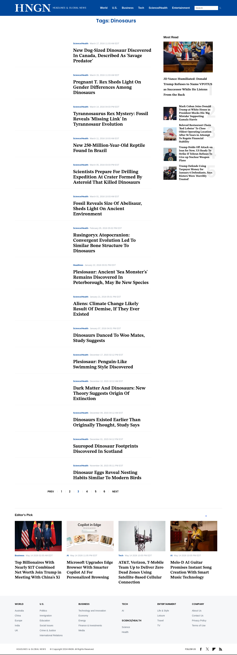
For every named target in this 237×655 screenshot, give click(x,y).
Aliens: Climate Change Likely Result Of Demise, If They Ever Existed (106, 309)
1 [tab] (206, 515)
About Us (196, 610)
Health (125, 632)
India (17, 625)
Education (45, 620)
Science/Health (158, 7)
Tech (141, 7)
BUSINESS (84, 604)
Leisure (161, 615)
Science (126, 627)
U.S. (114, 7)
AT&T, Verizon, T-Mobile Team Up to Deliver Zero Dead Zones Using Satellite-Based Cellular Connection (141, 572)
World (103, 7)
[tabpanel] (41, 551)
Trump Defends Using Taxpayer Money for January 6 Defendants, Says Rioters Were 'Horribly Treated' (195, 173)
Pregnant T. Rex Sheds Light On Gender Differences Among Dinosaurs (107, 87)
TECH (125, 604)
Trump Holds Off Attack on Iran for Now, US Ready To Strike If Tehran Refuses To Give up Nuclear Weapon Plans (195, 154)
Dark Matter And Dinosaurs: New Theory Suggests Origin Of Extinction (109, 393)
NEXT (115, 491)
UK (16, 630)
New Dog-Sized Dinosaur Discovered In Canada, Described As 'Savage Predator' (112, 55)
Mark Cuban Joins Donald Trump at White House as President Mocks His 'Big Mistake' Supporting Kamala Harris (195, 113)
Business (127, 7)
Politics (43, 610)
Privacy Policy (199, 620)
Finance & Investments (90, 625)
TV (158, 625)
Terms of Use (198, 625)
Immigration (46, 615)
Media (82, 630)
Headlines (78, 265)
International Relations (51, 635)
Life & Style (163, 610)
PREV (51, 491)
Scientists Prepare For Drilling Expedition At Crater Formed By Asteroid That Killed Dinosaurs (107, 177)
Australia (19, 610)
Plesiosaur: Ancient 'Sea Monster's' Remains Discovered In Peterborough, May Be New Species (110, 277)
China (18, 615)
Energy (82, 620)
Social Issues (46, 625)
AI (68, 555)
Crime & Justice (48, 630)
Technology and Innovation (92, 610)
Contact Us (197, 615)
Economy (83, 615)
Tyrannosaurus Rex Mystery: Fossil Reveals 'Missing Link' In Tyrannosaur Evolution (110, 119)
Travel (160, 620)
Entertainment (181, 7)
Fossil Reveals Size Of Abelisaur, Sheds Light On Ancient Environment (107, 209)
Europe (18, 620)
